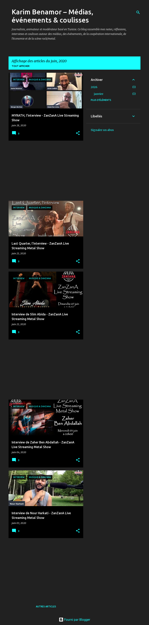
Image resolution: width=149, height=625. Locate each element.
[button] (77, 133)
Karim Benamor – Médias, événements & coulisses (52, 16)
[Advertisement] (44, 171)
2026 (94, 87)
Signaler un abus (102, 130)
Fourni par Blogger (74, 619)
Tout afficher (20, 66)
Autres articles (46, 606)
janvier (98, 94)
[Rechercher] (138, 12)
